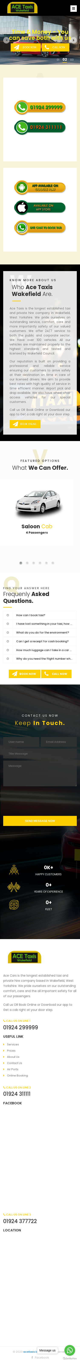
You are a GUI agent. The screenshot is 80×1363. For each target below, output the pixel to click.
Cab (37, 526)
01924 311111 (17, 1093)
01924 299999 (20, 1027)
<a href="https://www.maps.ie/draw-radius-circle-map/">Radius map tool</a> (40, 1283)
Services (13, 1044)
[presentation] (40, 801)
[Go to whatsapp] (69, 1350)
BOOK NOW (25, 47)
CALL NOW (55, 47)
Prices (11, 1051)
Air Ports (12, 1069)
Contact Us (14, 1063)
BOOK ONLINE (24, 424)
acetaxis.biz (31, 1352)
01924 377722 (20, 1221)
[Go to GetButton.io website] (70, 1358)
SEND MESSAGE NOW (40, 821)
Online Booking (17, 1075)
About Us (13, 1057)
